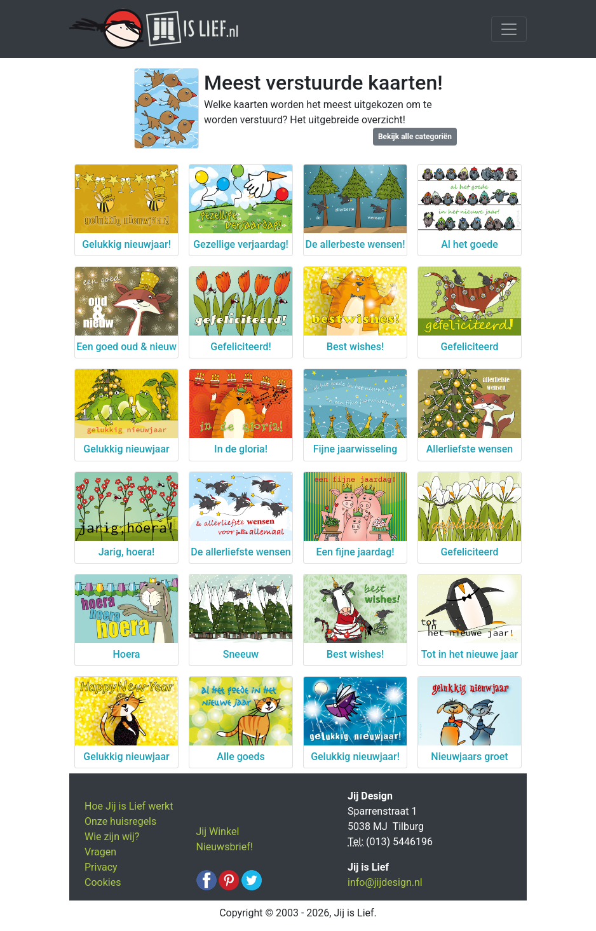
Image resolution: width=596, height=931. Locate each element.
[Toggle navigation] (509, 29)
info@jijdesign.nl (385, 882)
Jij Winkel (218, 832)
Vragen (100, 852)
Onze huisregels (120, 821)
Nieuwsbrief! (224, 847)
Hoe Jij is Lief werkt (129, 806)
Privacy (101, 867)
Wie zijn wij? (112, 837)
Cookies (103, 882)
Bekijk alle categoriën (415, 136)
